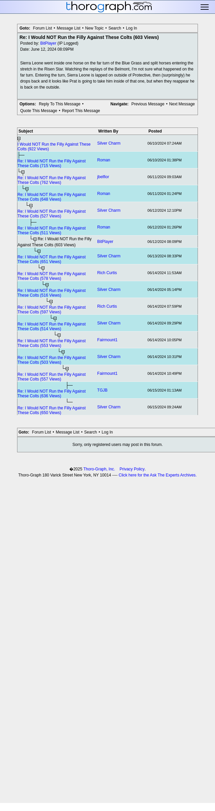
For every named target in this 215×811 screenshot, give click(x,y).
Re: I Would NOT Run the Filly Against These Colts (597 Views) (51, 309)
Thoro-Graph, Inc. (99, 469)
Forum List (42, 28)
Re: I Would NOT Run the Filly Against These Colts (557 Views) (51, 377)
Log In (131, 28)
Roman (103, 160)
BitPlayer (48, 43)
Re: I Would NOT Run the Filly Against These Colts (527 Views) (51, 213)
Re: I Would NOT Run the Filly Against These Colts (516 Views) (51, 293)
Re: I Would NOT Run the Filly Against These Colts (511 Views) (51, 230)
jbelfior (103, 176)
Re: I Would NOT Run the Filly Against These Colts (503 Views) (51, 360)
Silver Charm (108, 143)
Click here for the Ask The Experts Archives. (158, 475)
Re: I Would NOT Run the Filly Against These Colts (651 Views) (51, 259)
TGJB (102, 390)
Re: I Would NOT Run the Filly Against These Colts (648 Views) (51, 197)
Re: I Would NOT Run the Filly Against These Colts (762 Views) (51, 180)
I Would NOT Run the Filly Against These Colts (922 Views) (53, 146)
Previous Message (147, 104)
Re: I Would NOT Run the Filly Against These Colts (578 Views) (51, 276)
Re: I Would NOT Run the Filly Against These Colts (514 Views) (51, 326)
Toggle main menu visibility (205, 7)
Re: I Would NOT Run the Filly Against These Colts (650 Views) (51, 410)
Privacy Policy (132, 469)
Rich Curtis (107, 272)
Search (115, 28)
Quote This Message (38, 110)
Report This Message (81, 110)
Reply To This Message (59, 104)
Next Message (182, 104)
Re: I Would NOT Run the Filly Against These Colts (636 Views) (51, 393)
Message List (68, 28)
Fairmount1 (107, 340)
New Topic (94, 28)
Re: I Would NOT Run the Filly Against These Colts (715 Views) (51, 163)
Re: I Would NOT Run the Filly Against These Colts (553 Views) (51, 343)
